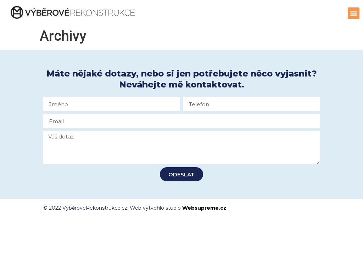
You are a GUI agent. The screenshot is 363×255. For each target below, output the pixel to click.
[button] (353, 13)
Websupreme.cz (204, 208)
